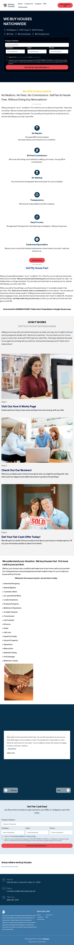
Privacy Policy (36, 57)
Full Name (10, 48)
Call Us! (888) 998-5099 (65, 5)
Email (29, 48)
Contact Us (28, 4)
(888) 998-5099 (13, 900)
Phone (52, 48)
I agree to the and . (24, 57)
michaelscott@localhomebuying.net (21, 891)
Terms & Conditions (22, 57)
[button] (10, 790)
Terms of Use (42, 941)
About (20, 4)
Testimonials (22, 7)
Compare (38, 4)
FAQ (44, 4)
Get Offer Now (37, 260)
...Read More (11, 748)
